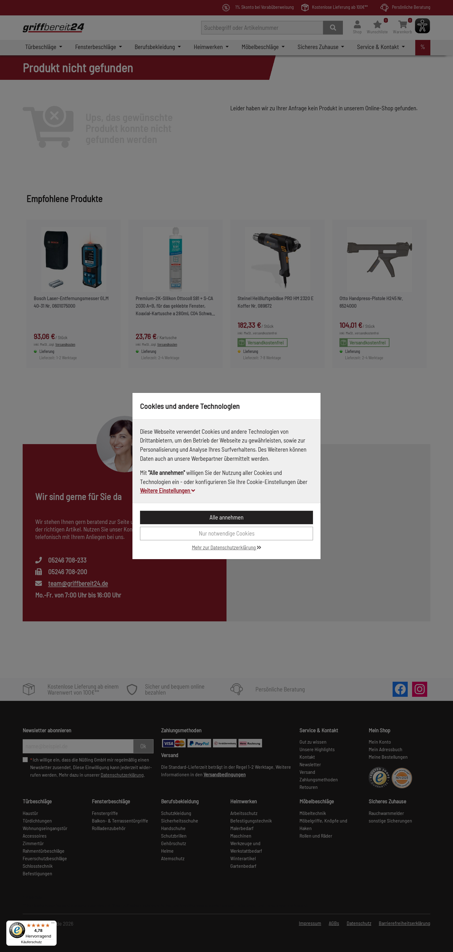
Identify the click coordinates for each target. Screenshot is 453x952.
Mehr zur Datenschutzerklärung (226, 547)
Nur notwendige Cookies (226, 533)
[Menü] (53, 924)
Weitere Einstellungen (167, 490)
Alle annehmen (226, 517)
